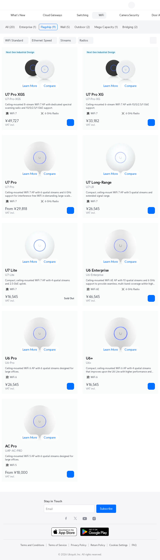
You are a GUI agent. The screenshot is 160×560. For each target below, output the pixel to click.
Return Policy (98, 545)
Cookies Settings (118, 545)
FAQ (134, 545)
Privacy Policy (78, 545)
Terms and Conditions (32, 545)
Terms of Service (57, 545)
